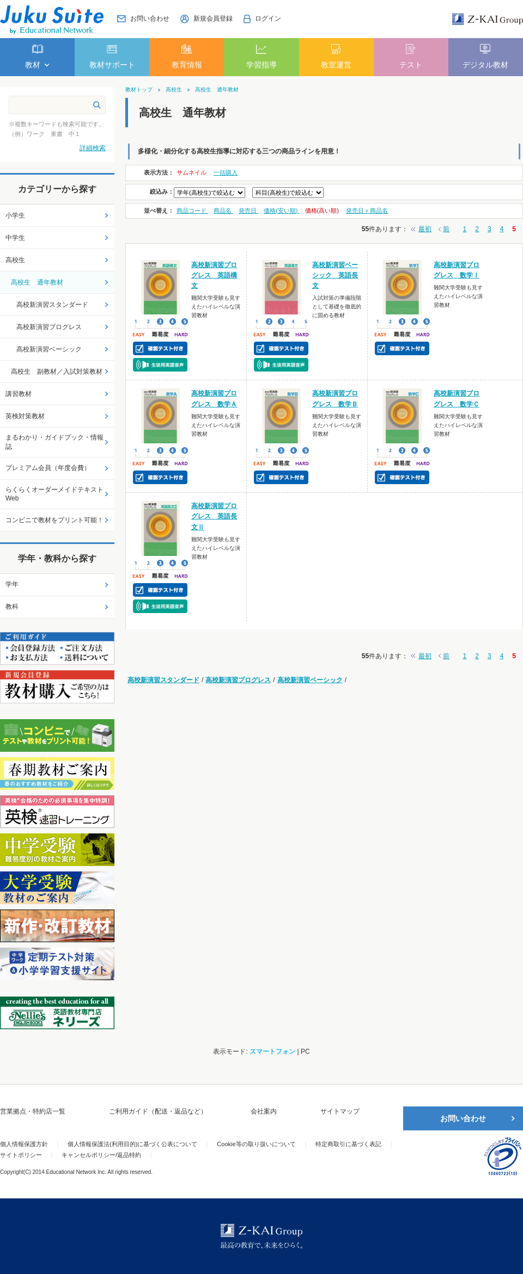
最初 (424, 229)
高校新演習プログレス (238, 680)
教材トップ (139, 89)
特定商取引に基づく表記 (348, 1144)
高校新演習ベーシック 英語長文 (335, 275)
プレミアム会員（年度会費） (47, 468)
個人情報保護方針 (24, 1144)
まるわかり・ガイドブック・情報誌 (54, 442)
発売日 (248, 210)
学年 (12, 584)
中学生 (15, 238)
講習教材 (18, 394)
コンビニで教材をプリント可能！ (54, 520)
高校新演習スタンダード (163, 680)
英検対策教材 (25, 416)
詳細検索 (93, 148)
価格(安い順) (281, 210)
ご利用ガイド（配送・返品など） (158, 1111)
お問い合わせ (463, 1118)
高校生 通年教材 (217, 89)
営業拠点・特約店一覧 (32, 1111)
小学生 (15, 215)
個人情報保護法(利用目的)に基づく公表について (132, 1144)
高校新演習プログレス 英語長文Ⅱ (214, 516)
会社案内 (264, 1111)
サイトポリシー (21, 1155)
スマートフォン (272, 1051)
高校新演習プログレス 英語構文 (214, 275)
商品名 (223, 210)
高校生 (174, 89)
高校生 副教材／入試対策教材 (56, 371)
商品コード (192, 210)
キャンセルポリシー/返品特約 (101, 1155)
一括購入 (226, 172)
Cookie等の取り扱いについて (256, 1144)
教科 (12, 606)
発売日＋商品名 (367, 210)
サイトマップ (340, 1111)
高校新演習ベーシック (310, 680)
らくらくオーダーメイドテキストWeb (54, 494)
